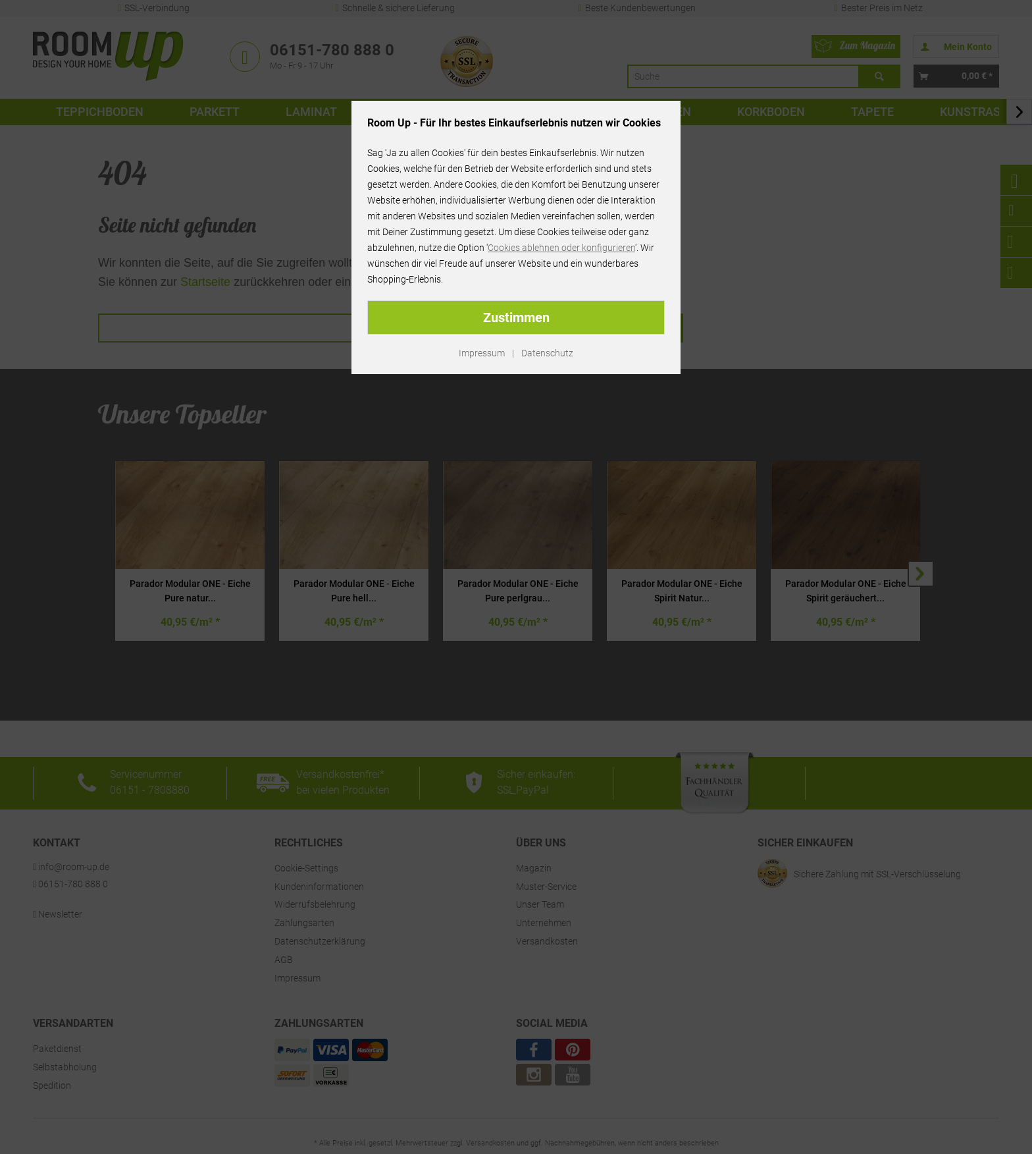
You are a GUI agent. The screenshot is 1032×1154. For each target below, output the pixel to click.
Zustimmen (516, 317)
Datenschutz (547, 353)
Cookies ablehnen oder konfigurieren (561, 247)
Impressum (482, 353)
